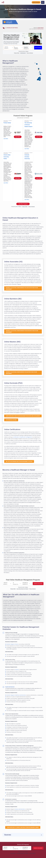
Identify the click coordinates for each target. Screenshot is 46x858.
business (17, 669)
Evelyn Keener (40, 27)
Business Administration (20, 809)
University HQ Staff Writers (12, 27)
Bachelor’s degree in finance (12, 644)
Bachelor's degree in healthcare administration (16, 695)
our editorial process (39, 28)
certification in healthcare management (22, 437)
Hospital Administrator (9, 686)
